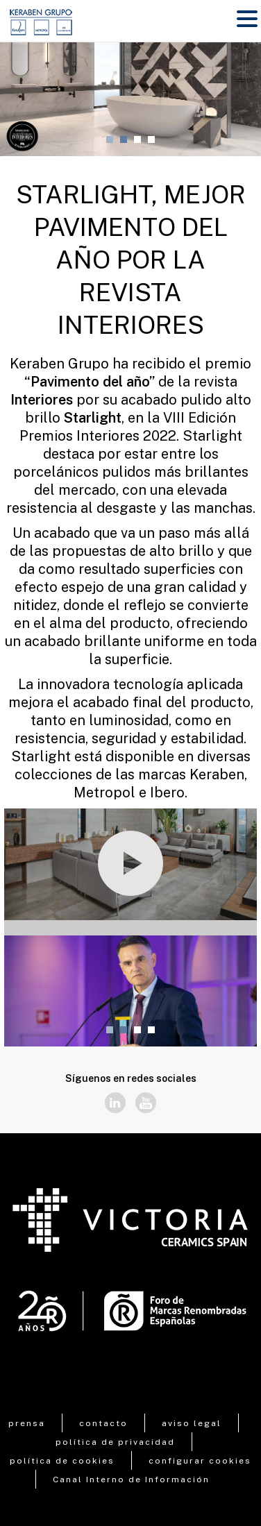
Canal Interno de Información (131, 1479)
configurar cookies (200, 1461)
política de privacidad (115, 1442)
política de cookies (62, 1461)
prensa (26, 1423)
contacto (103, 1423)
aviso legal (191, 1423)
